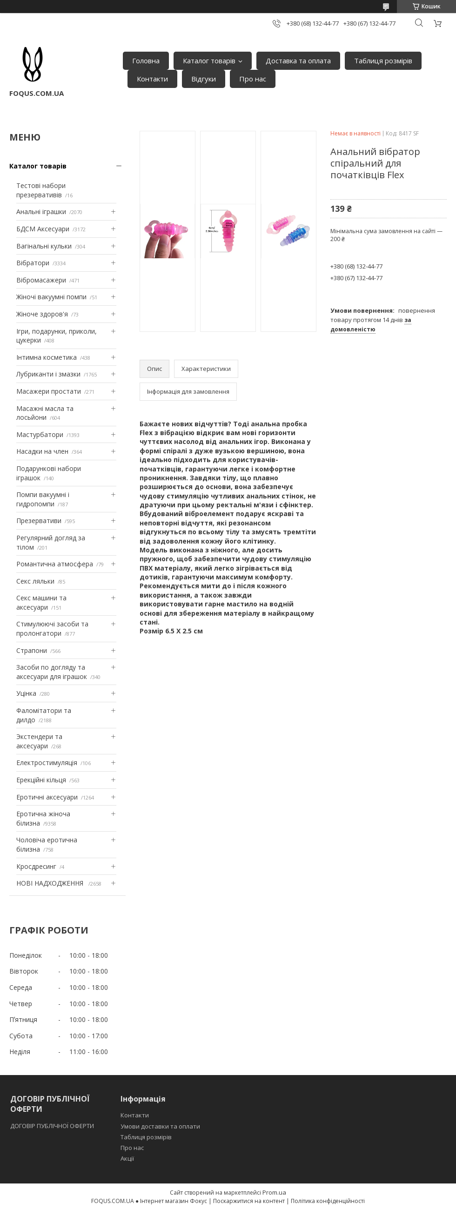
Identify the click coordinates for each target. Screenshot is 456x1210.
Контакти (152, 78)
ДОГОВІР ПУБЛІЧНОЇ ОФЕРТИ (52, 1126)
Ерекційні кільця (41, 779)
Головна (146, 60)
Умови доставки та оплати (160, 1126)
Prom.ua (274, 1192)
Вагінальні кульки (44, 246)
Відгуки (203, 78)
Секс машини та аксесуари (41, 602)
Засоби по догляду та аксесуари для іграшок (51, 672)
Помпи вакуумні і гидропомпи (42, 499)
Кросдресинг (36, 866)
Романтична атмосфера (54, 563)
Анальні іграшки (41, 211)
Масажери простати (48, 391)
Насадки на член (42, 451)
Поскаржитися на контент (249, 1201)
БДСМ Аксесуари (42, 228)
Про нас (252, 78)
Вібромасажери (41, 280)
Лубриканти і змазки (48, 374)
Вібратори (32, 262)
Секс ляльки (35, 581)
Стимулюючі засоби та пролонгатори (52, 628)
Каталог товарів (209, 60)
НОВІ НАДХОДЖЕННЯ (50, 883)
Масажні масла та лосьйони (45, 413)
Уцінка (26, 693)
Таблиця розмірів (383, 60)
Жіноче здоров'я (42, 313)
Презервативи (38, 520)
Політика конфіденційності (328, 1201)
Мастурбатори (39, 434)
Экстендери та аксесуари (39, 741)
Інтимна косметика (46, 357)
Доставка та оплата (298, 60)
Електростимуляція (46, 762)
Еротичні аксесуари (47, 797)
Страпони (31, 650)
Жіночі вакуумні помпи (51, 296)
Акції (127, 1158)
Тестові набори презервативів (41, 190)
